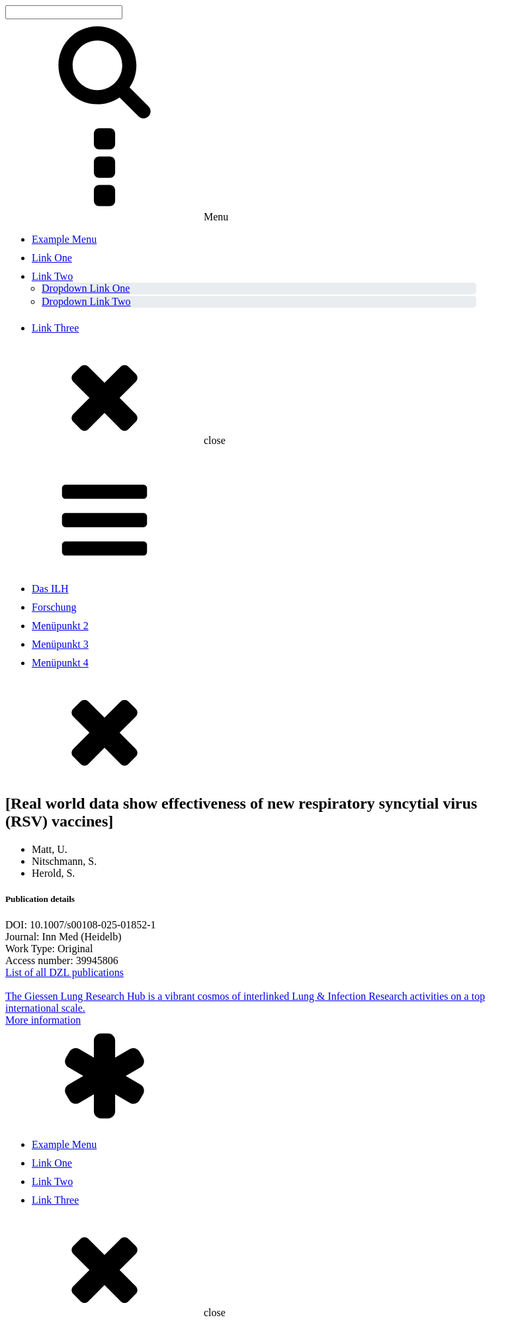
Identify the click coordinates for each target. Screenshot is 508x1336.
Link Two (52, 276)
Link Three (55, 328)
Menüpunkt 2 (60, 625)
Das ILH (50, 588)
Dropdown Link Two (86, 301)
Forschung (54, 607)
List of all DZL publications (64, 972)
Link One (52, 257)
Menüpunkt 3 (60, 644)
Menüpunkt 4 (60, 662)
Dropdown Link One (86, 288)
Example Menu (64, 239)
